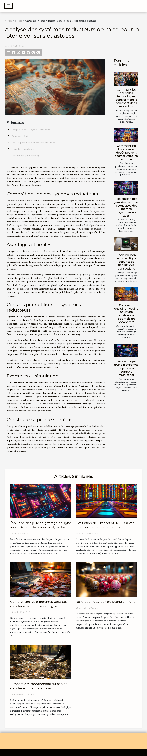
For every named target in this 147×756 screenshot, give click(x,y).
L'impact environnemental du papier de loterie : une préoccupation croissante (38, 688)
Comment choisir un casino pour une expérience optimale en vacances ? (126, 313)
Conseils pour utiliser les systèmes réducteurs (33, 143)
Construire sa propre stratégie (26, 156)
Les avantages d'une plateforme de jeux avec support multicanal (126, 368)
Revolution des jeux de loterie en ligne (105, 601)
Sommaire (17, 122)
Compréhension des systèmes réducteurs (31, 130)
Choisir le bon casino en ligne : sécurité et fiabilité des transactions (126, 261)
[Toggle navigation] (8, 6)
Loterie (18, 21)
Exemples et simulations (23, 149)
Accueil (8, 21)
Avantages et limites (21, 136)
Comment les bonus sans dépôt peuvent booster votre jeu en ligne (126, 152)
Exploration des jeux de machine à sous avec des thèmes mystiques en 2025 (126, 207)
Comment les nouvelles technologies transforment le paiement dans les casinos (126, 98)
